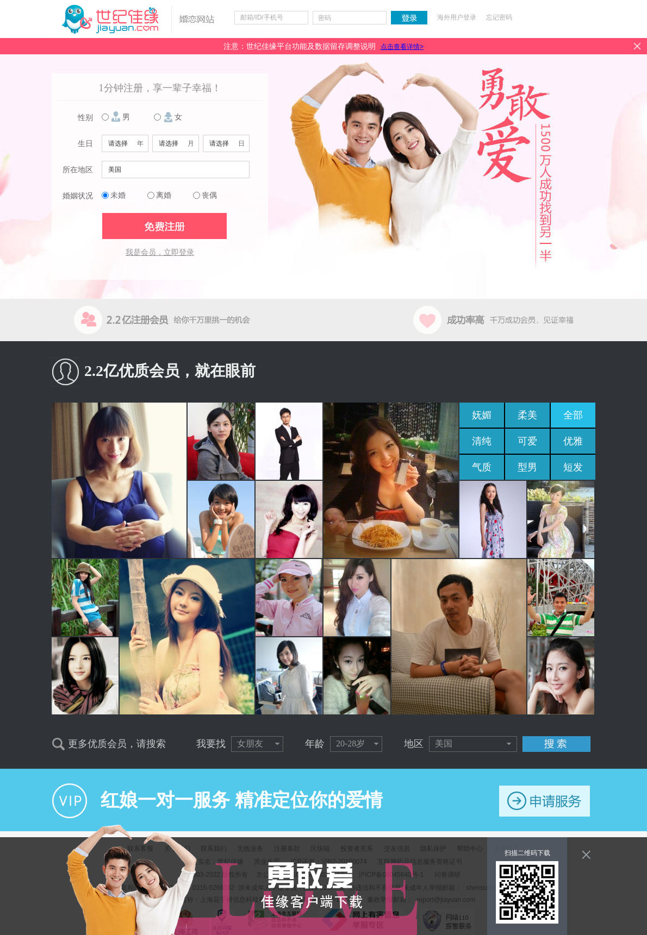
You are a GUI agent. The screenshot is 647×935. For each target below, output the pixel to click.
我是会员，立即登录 (160, 252)
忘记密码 (499, 17)
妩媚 (482, 415)
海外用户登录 (456, 17)
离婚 (163, 195)
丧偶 (209, 195)
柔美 (527, 415)
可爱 (527, 441)
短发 (573, 467)
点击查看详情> (402, 47)
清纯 (482, 441)
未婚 (118, 195)
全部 (573, 415)
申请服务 (544, 801)
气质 (482, 467)
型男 (527, 467)
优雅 (573, 441)
